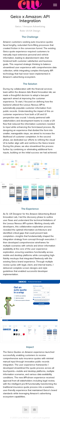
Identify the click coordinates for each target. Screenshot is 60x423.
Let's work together (41, 417)
